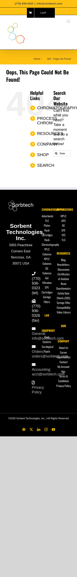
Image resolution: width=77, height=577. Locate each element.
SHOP (43, 154)
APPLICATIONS (64, 209)
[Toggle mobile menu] (69, 21)
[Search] (56, 153)
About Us (63, 347)
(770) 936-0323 (36, 283)
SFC (64, 235)
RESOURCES (63, 253)
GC (63, 225)
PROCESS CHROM (47, 120)
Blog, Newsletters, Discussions (63, 264)
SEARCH (45, 165)
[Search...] (62, 153)
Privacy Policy (63, 386)
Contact (64, 362)
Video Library (63, 312)
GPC (63, 220)
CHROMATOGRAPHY (53, 209)
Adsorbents (47, 216)
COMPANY (47, 144)
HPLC (63, 216)
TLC (64, 240)
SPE (63, 230)
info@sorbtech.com (49, 3)
